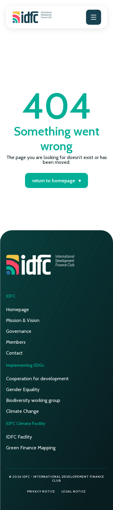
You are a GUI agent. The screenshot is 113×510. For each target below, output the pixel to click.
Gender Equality (22, 389)
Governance (18, 331)
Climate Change (22, 411)
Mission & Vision (22, 320)
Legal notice (73, 491)
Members (16, 342)
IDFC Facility (19, 437)
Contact (14, 353)
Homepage (17, 309)
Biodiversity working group (33, 400)
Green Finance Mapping (30, 448)
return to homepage (53, 180)
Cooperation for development (37, 378)
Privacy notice (41, 491)
